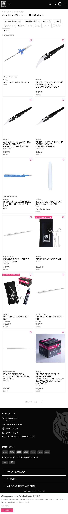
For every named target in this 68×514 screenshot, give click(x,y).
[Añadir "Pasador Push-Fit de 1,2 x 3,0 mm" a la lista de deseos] (30, 217)
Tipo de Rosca (9, 26)
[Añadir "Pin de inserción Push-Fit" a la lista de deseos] (63, 274)
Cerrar (7, 510)
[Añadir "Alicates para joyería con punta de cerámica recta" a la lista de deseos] (63, 100)
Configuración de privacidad (34, 491)
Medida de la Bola (32, 21)
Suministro (6, 12)
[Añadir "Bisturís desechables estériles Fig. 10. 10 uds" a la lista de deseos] (30, 159)
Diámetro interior (25, 26)
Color (57, 21)
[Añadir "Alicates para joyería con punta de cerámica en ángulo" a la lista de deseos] (30, 100)
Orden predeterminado (13, 21)
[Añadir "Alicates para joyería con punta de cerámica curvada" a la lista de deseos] (63, 40)
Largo (38, 26)
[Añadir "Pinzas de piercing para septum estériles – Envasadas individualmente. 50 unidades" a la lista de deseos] (63, 332)
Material (57, 26)
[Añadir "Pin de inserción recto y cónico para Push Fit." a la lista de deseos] (30, 332)
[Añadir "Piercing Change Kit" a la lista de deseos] (63, 217)
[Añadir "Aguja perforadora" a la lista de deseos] (30, 40)
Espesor (47, 26)
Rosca (6, 30)
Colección (47, 21)
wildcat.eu (5, 505)
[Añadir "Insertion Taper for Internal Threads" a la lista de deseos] (63, 159)
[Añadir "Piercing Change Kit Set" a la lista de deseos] (30, 274)
